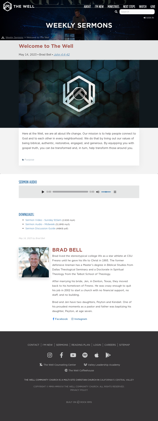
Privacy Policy (79, 390)
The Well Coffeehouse (79, 370)
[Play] (79, 93)
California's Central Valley (117, 379)
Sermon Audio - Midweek (40, 224)
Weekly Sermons (14, 37)
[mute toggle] (98, 192)
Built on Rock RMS (79, 402)
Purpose (28, 159)
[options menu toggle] (115, 192)
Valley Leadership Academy (102, 364)
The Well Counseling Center (57, 364)
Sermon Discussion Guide (40, 228)
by (32, 238)
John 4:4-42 (62, 54)
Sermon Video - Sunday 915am (43, 220)
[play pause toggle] (43, 192)
